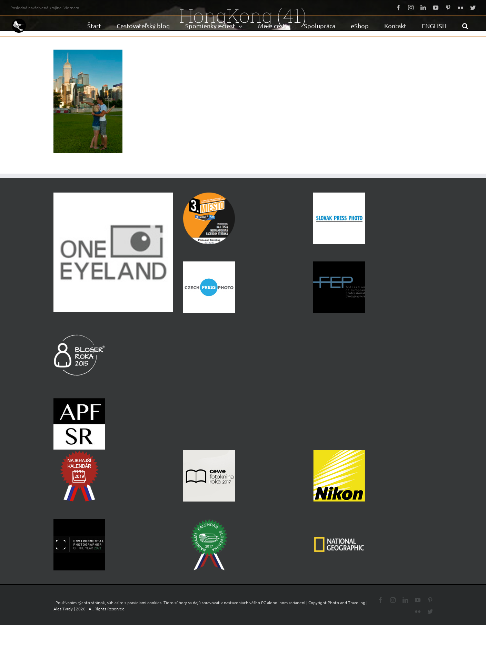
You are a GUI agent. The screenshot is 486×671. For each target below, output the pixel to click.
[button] (465, 26)
